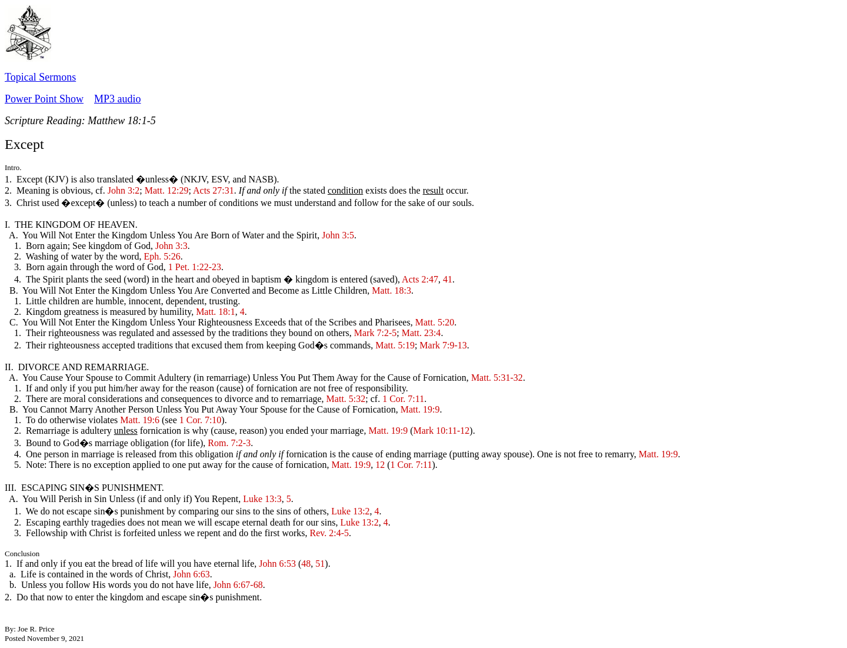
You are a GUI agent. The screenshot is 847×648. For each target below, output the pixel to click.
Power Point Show (44, 99)
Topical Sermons (40, 77)
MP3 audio (117, 99)
